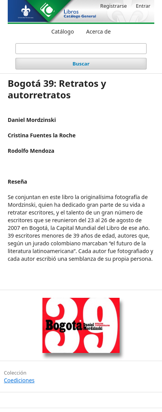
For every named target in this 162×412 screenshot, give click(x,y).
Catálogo (62, 31)
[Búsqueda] (81, 48)
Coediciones (19, 380)
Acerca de (98, 31)
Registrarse (113, 5)
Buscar (81, 63)
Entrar (143, 5)
